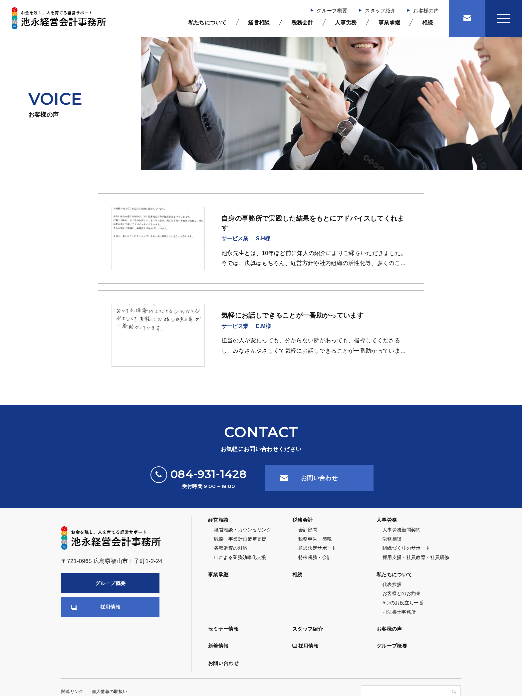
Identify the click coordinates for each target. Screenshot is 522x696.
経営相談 (259, 22)
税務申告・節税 (315, 539)
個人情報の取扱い (110, 691)
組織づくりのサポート (406, 548)
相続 (427, 22)
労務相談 (392, 539)
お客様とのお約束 (402, 593)
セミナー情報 (223, 629)
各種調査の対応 (230, 548)
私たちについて (207, 22)
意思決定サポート (317, 548)
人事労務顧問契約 (402, 529)
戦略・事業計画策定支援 (240, 539)
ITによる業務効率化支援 (240, 557)
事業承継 (389, 22)
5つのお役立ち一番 (403, 602)
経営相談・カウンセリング (242, 529)
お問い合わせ (319, 478)
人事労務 (346, 22)
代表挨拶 (392, 584)
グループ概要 (332, 10)
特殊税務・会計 (315, 557)
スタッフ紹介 (380, 10)
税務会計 (302, 22)
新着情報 (218, 646)
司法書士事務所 (399, 612)
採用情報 (110, 607)
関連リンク (72, 691)
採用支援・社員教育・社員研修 (416, 557)
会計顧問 (307, 529)
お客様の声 (426, 10)
